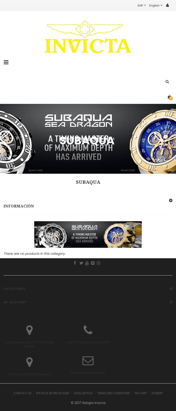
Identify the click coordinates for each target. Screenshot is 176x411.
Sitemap (157, 393)
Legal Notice (83, 393)
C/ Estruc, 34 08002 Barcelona (29, 374)
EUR (143, 5)
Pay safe (141, 393)
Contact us (22, 393)
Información (18, 206)
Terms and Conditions (113, 393)
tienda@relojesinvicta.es (88, 373)
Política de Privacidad (52, 393)
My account (15, 302)
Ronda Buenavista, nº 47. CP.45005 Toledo (29, 344)
